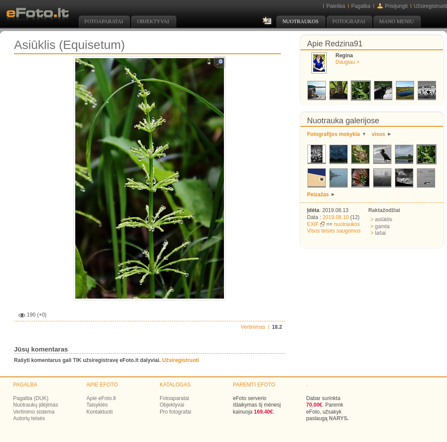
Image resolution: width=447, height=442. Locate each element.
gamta (380, 226)
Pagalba (360, 6)
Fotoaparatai (103, 21)
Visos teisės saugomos (334, 231)
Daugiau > (347, 62)
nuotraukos (347, 224)
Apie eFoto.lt (101, 398)
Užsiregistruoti (430, 6)
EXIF (313, 224)
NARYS (338, 418)
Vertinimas (253, 327)
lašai (378, 233)
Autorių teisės (29, 418)
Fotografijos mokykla (333, 134)
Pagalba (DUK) (31, 398)
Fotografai (348, 21)
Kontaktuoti (100, 412)
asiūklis (381, 219)
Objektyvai (153, 21)
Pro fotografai (175, 412)
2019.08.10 (335, 217)
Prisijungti (396, 6)
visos (378, 134)
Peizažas (318, 194)
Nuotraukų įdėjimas (35, 405)
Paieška (335, 6)
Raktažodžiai (384, 210)
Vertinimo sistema (34, 412)
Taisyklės (97, 405)
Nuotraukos (300, 21)
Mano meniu (396, 21)
